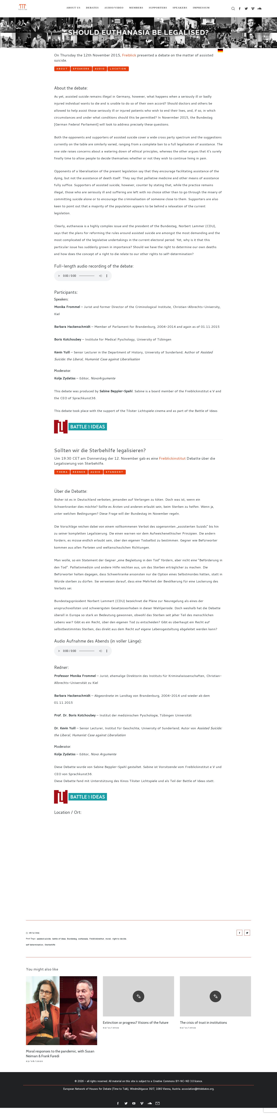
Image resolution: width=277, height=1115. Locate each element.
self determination (34, 952)
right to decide (119, 946)
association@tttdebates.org (198, 1096)
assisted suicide (44, 946)
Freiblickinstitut (172, 461)
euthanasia (83, 946)
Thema (68, 477)
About (68, 70)
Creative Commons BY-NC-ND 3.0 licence (177, 1088)
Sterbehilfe (50, 952)
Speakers (100, 70)
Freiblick (129, 55)
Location (162, 70)
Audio (131, 70)
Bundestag (72, 946)
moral (108, 946)
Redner (98, 477)
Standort (159, 477)
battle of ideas (59, 946)
